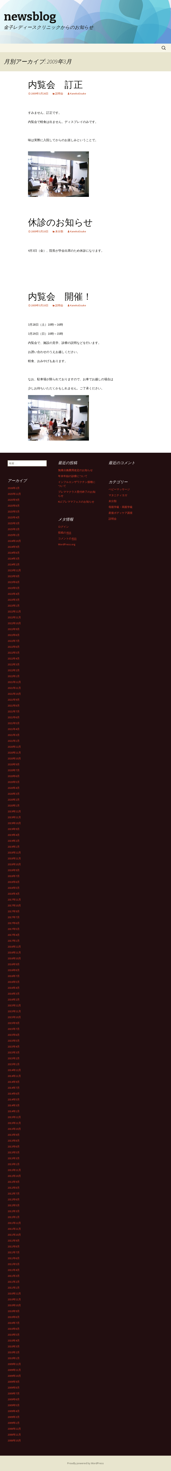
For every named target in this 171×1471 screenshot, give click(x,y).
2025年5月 (14, 511)
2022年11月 (14, 617)
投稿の (64, 532)
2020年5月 (14, 782)
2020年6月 (14, 776)
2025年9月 (14, 499)
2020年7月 (14, 770)
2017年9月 (14, 911)
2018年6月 (14, 882)
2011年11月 (14, 1229)
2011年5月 (14, 1264)
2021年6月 (14, 717)
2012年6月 (14, 1199)
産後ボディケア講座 (121, 513)
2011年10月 (14, 1234)
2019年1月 (14, 846)
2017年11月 (14, 899)
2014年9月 (14, 1082)
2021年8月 (14, 705)
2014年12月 (14, 1070)
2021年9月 (14, 699)
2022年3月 (14, 664)
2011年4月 (14, 1270)
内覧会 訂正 (55, 84)
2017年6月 (14, 923)
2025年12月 (14, 494)
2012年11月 (14, 1170)
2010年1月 (14, 1358)
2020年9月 (14, 764)
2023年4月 (14, 594)
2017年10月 (14, 905)
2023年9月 (14, 576)
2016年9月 (14, 964)
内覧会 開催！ (60, 296)
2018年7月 (14, 876)
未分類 (59, 231)
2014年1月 (14, 1111)
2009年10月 (14, 1375)
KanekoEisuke (78, 93)
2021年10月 (14, 693)
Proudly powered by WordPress (85, 1463)
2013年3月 (14, 1158)
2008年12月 (14, 1428)
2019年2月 (14, 840)
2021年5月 (14, 723)
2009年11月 (14, 1370)
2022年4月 (14, 658)
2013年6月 (14, 1146)
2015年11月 (14, 1011)
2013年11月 (14, 1123)
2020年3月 (14, 793)
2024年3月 (14, 558)
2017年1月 (14, 940)
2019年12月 (14, 811)
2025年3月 (14, 523)
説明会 (59, 93)
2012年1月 (14, 1217)
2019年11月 (14, 817)
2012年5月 (14, 1205)
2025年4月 (14, 517)
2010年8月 (14, 1317)
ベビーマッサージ (119, 489)
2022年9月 (14, 629)
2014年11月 (14, 1076)
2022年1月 (14, 676)
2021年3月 (14, 735)
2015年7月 (14, 1029)
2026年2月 (14, 488)
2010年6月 (14, 1328)
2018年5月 (14, 888)
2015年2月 (14, 1058)
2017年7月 (14, 917)
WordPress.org (66, 544)
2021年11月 (14, 688)
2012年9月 (14, 1181)
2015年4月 (14, 1046)
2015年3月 (14, 1052)
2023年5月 (14, 588)
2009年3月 (14, 1417)
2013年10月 (14, 1129)
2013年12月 (14, 1117)
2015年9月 (14, 1023)
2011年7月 (14, 1252)
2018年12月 (14, 852)
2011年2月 (14, 1281)
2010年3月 (14, 1346)
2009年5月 (14, 1405)
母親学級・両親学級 (121, 507)
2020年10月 (14, 758)
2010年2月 (14, 1352)
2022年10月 (14, 623)
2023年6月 (14, 582)
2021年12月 (14, 682)
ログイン (63, 526)
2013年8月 (14, 1140)
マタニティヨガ (118, 495)
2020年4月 (14, 788)
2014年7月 (14, 1087)
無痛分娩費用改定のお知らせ (75, 470)
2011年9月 (14, 1240)
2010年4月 (14, 1340)
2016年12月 (14, 946)
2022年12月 (14, 611)
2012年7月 (14, 1193)
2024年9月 (14, 546)
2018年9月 (14, 870)
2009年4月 (14, 1411)
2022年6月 (14, 646)
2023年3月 (14, 599)
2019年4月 (14, 835)
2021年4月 (14, 729)
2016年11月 (14, 952)
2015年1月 (14, 1064)
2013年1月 (14, 1164)
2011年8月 (14, 1246)
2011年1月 (14, 1287)
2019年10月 (14, 823)
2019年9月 (14, 829)
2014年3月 (14, 1105)
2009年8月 (14, 1387)
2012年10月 (14, 1176)
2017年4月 (14, 935)
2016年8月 (14, 970)
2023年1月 (14, 605)
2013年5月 (14, 1152)
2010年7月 (14, 1323)
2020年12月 (14, 746)
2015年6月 (14, 1034)
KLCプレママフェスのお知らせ (76, 501)
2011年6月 (14, 1258)
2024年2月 (14, 564)
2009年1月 (14, 1423)
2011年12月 (14, 1223)
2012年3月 (14, 1211)
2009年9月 (14, 1381)
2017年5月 (14, 929)
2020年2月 (14, 799)
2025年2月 (14, 529)
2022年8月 (14, 635)
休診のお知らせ (60, 222)
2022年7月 (14, 641)
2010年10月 (14, 1305)
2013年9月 (14, 1134)
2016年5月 (14, 982)
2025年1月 (14, 535)
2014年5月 (14, 1099)
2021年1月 (14, 741)
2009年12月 (14, 1364)
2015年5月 (14, 1040)
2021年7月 (14, 711)
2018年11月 (14, 858)
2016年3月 (14, 993)
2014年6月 (14, 1093)
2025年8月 (14, 505)
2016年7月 (14, 976)
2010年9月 (14, 1311)
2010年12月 (14, 1293)
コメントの (67, 538)
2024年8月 (14, 552)
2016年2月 (14, 999)
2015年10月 (14, 1017)
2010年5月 (14, 1334)
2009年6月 (14, 1399)
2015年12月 (14, 1005)
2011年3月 (14, 1276)
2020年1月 (14, 805)
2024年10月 (14, 541)
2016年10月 (14, 958)
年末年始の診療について (72, 476)
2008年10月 (14, 1440)
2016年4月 (14, 987)
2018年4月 (14, 893)
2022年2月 (14, 670)
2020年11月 (14, 752)
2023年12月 (14, 570)
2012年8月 (14, 1187)
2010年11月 (14, 1299)
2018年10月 (14, 864)
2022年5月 (14, 652)
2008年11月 (14, 1434)
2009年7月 (14, 1393)
